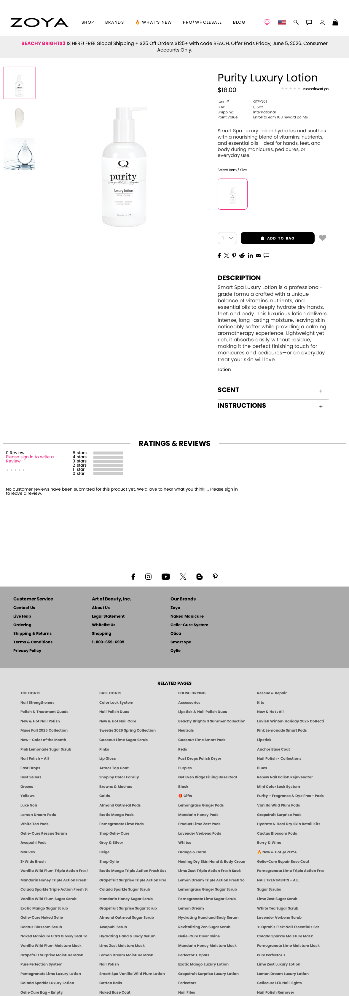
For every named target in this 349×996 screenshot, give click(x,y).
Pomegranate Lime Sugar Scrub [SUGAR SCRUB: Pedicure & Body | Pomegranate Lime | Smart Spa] (207, 899)
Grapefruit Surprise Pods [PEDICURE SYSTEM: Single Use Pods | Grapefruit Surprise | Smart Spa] (279, 815)
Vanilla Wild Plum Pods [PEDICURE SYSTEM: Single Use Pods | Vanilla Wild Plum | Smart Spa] (278, 805)
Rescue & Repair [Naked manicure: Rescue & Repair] (272, 693)
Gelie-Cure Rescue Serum (43, 833)
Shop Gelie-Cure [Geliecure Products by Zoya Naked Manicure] (114, 833)
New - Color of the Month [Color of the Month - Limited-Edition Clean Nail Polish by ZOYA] (43, 740)
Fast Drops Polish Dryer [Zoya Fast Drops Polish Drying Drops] (199, 758)
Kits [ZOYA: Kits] (260, 702)
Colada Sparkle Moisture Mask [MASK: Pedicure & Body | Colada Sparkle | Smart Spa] (285, 936)
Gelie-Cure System (189, 625)
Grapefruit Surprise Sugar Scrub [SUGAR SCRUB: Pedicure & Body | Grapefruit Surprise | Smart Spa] (128, 908)
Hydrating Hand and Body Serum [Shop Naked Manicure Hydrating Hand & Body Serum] (208, 917)
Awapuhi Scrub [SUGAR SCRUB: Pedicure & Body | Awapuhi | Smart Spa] (113, 927)
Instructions (270, 405)
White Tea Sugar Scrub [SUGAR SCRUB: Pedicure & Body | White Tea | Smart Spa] (277, 908)
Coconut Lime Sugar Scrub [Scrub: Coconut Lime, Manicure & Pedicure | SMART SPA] (123, 740)
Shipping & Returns (32, 634)
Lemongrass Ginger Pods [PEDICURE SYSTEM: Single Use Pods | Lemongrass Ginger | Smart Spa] (201, 805)
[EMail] (258, 254)
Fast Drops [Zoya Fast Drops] (30, 768)
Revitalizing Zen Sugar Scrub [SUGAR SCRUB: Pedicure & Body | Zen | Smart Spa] (204, 927)
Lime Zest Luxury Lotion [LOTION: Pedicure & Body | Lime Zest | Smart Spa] (278, 964)
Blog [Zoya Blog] (239, 22)
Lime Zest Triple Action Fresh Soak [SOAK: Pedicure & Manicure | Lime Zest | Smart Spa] (209, 871)
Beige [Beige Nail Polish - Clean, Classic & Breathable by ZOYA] (104, 852)
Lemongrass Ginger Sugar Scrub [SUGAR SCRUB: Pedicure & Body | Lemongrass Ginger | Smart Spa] (207, 889)
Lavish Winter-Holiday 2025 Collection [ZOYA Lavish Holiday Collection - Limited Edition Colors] (290, 721)
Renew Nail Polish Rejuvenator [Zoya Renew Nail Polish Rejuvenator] (285, 777)
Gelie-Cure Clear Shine (199, 936)
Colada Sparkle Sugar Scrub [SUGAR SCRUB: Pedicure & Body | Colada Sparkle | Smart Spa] (124, 889)
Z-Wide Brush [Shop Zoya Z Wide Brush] (33, 861)
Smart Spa (181, 642)
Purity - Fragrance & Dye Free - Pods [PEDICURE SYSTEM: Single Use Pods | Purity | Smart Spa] (290, 796)
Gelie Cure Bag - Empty (41, 992)
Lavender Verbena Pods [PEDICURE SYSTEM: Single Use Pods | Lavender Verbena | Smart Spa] (199, 833)
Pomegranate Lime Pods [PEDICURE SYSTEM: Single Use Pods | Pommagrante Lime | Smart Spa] (121, 824)
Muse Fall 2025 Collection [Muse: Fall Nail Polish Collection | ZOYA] (44, 730)
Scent (270, 390)
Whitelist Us (103, 625)
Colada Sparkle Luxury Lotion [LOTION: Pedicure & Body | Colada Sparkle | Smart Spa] (47, 983)
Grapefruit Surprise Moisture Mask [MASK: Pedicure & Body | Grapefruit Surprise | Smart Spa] (51, 955)
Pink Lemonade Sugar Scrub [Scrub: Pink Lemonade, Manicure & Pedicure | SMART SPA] (45, 749)
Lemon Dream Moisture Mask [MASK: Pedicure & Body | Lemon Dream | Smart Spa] (126, 955)
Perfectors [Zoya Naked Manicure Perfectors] (187, 983)
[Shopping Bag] (335, 23)
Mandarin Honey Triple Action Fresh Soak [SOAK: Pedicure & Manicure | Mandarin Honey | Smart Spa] (53, 880)
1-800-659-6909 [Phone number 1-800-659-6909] (108, 642)
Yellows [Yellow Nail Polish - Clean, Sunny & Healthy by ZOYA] (27, 796)
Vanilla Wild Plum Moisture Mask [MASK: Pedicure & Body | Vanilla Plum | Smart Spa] (51, 945)
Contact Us (24, 608)
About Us (101, 608)
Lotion (224, 369)
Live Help (22, 617)
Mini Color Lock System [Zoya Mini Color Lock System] (278, 786)
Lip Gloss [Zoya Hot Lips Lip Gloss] (107, 758)
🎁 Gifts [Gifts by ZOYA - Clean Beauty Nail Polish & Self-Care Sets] (185, 796)
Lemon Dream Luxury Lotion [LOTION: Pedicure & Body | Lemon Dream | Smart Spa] (283, 974)
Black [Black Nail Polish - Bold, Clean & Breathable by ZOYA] (183, 786)
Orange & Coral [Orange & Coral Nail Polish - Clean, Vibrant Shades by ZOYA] (192, 852)
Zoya (175, 608)
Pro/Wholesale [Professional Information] (202, 22)
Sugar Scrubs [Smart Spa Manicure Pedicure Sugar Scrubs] (269, 889)
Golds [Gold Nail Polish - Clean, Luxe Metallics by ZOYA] (104, 796)
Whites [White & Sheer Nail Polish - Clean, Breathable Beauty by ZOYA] (184, 842)
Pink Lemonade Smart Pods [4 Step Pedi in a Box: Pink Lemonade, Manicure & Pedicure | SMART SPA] (282, 730)
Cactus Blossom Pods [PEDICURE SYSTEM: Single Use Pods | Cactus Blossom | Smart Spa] (277, 833)
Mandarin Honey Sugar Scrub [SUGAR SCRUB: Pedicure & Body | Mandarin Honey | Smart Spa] (126, 899)
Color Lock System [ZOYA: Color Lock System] (116, 702)
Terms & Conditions (32, 642)
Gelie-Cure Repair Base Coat (283, 861)
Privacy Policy (27, 651)
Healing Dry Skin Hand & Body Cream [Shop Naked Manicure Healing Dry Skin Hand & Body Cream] (211, 861)
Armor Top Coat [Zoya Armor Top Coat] (114, 768)
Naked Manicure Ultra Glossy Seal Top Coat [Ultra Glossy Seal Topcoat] (53, 936)
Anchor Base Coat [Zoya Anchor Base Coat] (273, 749)
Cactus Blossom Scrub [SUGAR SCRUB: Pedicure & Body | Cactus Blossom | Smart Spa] (41, 927)
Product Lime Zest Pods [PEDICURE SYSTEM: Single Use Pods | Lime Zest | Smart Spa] (199, 824)
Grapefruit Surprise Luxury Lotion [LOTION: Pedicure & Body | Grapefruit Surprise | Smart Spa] (208, 974)
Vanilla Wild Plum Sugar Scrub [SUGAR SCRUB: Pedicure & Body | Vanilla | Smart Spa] (48, 899)
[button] (39, 22)
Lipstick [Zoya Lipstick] (264, 740)
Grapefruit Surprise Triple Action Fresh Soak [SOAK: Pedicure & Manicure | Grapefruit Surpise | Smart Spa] (132, 880)
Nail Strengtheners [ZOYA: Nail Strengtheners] (37, 702)
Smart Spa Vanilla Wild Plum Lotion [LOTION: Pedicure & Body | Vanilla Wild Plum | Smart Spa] (132, 974)
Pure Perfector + (271, 955)
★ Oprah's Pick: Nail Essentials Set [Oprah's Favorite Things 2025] (288, 927)
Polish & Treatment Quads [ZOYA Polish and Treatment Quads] (44, 712)
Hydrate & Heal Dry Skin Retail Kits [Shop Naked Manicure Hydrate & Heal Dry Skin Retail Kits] (289, 824)
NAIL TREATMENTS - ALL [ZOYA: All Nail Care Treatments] (278, 880)
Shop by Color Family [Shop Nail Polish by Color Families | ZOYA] (119, 777)
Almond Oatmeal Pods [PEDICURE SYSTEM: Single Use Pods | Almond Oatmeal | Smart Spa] (120, 805)
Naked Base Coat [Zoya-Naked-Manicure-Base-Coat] (114, 992)
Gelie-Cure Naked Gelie (41, 917)
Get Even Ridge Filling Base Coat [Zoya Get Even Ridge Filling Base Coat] (207, 777)
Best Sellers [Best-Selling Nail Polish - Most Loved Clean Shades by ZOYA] (31, 777)
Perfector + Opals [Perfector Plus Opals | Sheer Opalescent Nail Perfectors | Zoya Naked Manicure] (193, 955)
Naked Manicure (187, 617)
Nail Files (186, 992)
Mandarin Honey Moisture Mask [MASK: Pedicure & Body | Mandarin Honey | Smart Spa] (207, 945)
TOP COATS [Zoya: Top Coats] (30, 693)
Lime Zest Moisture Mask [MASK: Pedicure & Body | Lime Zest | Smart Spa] (122, 945)
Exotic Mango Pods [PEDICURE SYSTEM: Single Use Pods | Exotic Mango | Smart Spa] (116, 815)
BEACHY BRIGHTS (43, 43)
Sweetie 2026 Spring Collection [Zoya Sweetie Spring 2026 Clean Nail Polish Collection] (127, 730)
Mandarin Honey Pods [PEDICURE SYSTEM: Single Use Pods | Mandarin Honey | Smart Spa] (198, 815)
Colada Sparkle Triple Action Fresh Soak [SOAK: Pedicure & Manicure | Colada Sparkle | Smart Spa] (53, 889)
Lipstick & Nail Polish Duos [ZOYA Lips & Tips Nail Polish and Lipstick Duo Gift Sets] (202, 712)
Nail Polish (109, 964)
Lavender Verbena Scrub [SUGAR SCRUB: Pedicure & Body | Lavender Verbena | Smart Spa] (279, 917)
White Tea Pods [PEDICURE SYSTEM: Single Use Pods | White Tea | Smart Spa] (34, 824)
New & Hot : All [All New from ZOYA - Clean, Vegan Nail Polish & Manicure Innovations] (270, 712)
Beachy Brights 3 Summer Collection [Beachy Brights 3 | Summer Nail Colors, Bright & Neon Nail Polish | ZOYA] (211, 721)
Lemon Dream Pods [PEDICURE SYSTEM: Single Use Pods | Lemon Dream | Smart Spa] (38, 815)
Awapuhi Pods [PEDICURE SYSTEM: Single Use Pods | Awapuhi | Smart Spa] (33, 842)
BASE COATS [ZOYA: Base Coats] (110, 693)
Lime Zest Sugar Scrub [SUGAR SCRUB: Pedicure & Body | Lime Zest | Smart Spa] (277, 899)
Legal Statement (108, 617)
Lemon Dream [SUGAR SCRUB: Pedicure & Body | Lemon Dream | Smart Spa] (191, 908)
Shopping (101, 634)
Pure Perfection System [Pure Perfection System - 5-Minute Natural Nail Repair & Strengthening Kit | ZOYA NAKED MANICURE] (41, 964)
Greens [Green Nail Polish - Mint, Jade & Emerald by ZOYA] (26, 786)
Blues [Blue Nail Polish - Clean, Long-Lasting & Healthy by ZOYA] (262, 768)
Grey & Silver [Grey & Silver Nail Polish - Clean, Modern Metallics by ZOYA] (111, 842)
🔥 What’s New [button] (153, 22)
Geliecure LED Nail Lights (279, 983)
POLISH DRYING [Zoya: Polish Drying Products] (191, 693)
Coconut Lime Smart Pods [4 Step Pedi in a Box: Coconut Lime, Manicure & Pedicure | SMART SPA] (202, 740)
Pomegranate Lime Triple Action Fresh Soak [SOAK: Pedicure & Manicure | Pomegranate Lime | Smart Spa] (290, 871)
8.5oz (240, 107)
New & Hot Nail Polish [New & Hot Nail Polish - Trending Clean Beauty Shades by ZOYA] (40, 721)
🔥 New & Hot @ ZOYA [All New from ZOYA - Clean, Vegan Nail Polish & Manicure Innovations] (277, 852)
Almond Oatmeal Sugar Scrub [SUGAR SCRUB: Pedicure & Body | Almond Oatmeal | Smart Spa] (126, 917)
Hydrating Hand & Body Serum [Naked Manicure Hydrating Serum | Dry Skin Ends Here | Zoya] (127, 936)
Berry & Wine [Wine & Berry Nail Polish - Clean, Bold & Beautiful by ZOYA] (269, 842)
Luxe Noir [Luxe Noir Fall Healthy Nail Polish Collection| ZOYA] (28, 805)
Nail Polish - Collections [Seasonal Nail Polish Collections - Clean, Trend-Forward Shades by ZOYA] (279, 758)
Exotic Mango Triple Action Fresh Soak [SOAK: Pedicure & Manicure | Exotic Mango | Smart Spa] (132, 871)
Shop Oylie (109, 861)
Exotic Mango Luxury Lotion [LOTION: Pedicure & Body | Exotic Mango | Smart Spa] (203, 964)
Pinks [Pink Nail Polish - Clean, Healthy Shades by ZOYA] (104, 749)
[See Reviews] (305, 89)
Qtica (175, 634)
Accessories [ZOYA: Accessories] (189, 702)
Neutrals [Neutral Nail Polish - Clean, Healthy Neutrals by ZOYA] (186, 730)
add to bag (267, 238)
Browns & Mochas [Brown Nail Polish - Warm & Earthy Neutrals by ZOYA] (115, 786)
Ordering (22, 625)
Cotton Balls (110, 983)
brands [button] (114, 22)
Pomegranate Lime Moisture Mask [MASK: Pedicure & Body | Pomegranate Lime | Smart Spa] (288, 945)
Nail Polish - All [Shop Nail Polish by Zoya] (34, 758)
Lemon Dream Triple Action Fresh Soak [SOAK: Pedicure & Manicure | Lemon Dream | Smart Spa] (211, 880)
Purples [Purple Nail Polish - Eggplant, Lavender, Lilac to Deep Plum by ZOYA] (185, 768)
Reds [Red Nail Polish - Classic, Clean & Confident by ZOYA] (182, 749)
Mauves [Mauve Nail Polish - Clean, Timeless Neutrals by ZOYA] (27, 852)
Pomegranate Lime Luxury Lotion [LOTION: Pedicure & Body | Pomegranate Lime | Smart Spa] (50, 974)
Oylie (175, 651)
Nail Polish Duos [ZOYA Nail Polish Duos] (114, 712)
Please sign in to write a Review (30, 459)
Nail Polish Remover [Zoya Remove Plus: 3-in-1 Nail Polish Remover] (275, 992)
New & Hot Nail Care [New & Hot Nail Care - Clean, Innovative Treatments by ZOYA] (117, 721)
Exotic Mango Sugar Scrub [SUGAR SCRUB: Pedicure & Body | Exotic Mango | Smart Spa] (44, 908)
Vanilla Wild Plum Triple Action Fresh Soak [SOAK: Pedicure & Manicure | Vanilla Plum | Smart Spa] (53, 871)
